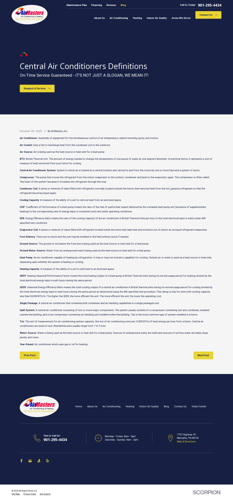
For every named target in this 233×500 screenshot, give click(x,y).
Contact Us (208, 15)
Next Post (203, 355)
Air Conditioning (112, 406)
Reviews (111, 5)
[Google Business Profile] (30, 460)
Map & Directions (186, 441)
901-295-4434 (209, 5)
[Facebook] (21, 460)
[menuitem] (16, 494)
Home (78, 406)
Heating (130, 406)
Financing (96, 5)
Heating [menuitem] (137, 18)
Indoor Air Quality (149, 406)
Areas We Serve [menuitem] (181, 18)
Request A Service (37, 88)
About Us (92, 406)
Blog (123, 5)
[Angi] (39, 460)
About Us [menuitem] (99, 18)
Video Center (199, 406)
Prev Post (30, 355)
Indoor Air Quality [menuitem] (157, 18)
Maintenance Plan (77, 5)
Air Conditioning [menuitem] (119, 18)
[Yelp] (47, 460)
